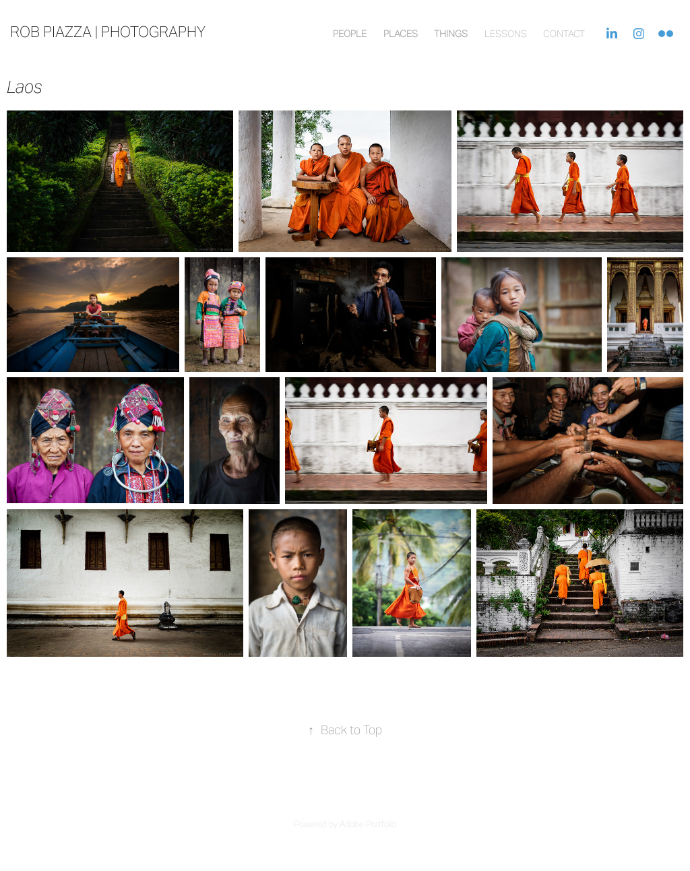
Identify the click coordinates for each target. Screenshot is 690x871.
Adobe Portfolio (368, 824)
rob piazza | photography (108, 31)
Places (400, 34)
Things (451, 34)
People (350, 34)
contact (564, 34)
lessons (505, 34)
